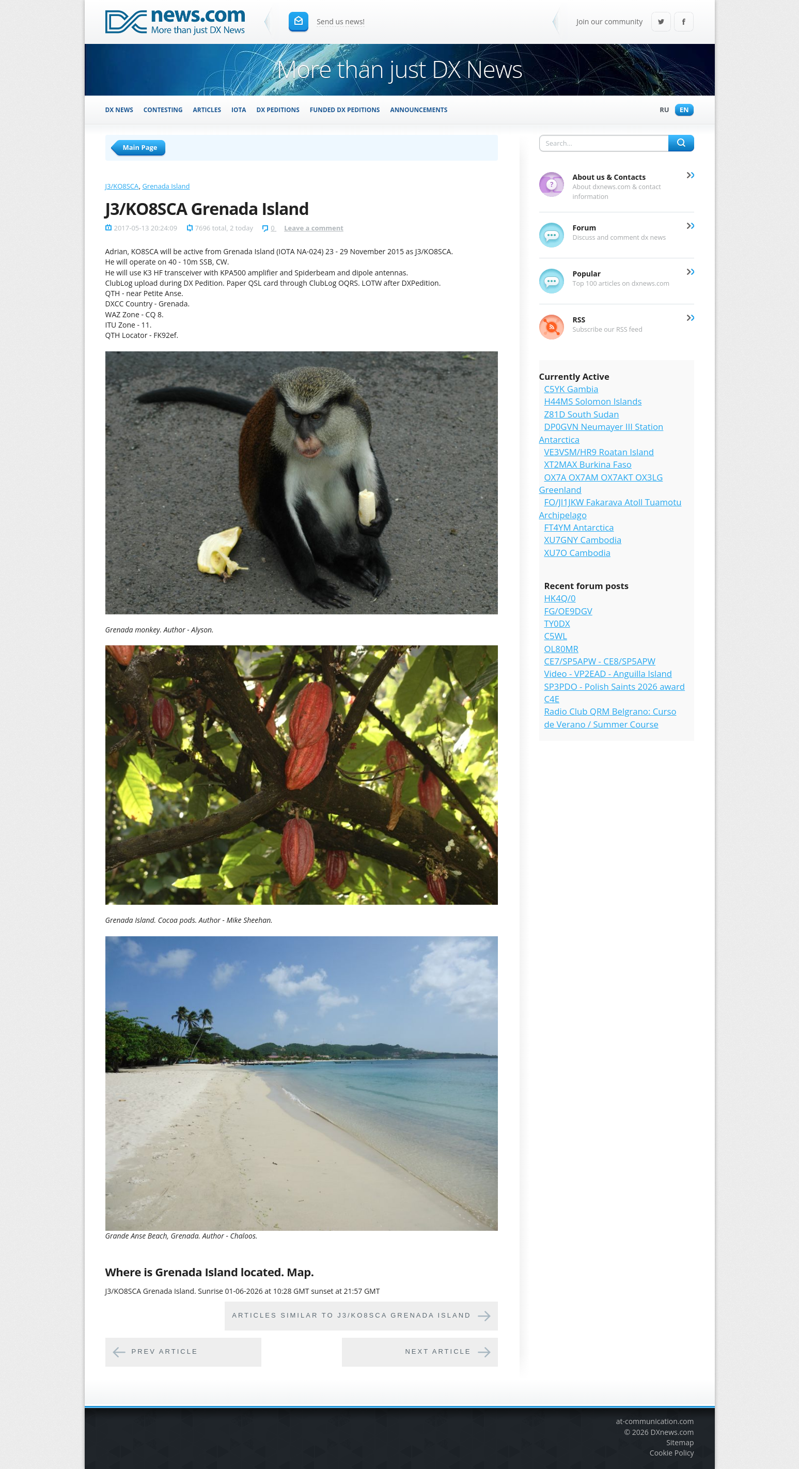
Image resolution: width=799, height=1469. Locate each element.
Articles (207, 109)
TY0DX (557, 623)
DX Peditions (278, 109)
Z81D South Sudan (581, 414)
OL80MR (561, 649)
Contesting (163, 109)
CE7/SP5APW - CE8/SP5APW (600, 661)
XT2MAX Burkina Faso (588, 464)
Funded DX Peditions (345, 109)
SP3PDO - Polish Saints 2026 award (614, 686)
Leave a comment (313, 228)
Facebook (683, 22)
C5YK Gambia (571, 389)
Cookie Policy (672, 1453)
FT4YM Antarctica (579, 527)
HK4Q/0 (560, 598)
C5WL (555, 636)
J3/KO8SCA (122, 186)
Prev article (165, 1352)
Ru (661, 110)
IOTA (238, 109)
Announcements (418, 109)
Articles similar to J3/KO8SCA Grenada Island (351, 1316)
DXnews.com (672, 1432)
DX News (119, 109)
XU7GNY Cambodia (583, 540)
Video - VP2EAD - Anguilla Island (608, 673)
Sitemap (680, 1442)
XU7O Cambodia (577, 553)
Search (681, 143)
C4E (552, 699)
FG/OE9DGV (568, 611)
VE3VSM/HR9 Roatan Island (599, 452)
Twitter (661, 22)
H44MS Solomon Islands (593, 401)
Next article (438, 1352)
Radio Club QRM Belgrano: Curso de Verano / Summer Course (610, 717)
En (682, 110)
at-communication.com (655, 1421)
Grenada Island (166, 186)
